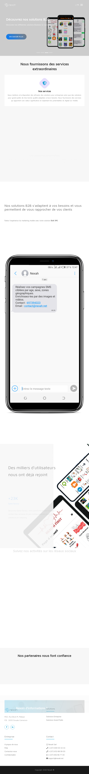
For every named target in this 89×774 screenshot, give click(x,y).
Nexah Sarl (51, 744)
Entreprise (9, 736)
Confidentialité (10, 755)
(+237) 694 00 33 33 (55, 748)
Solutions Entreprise (53, 717)
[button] (77, 5)
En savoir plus (16, 37)
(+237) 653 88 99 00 (55, 751)
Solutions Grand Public (54, 720)
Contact (50, 736)
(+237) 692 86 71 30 (55, 755)
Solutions (50, 709)
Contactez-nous (11, 751)
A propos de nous (11, 744)
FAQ (6, 748)
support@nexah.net (55, 758)
